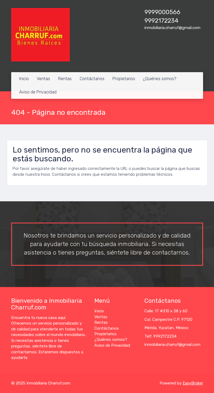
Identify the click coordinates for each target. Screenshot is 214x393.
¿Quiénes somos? (159, 78)
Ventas (43, 78)
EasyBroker (193, 383)
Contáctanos (92, 78)
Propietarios (123, 78)
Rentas (65, 78)
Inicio (24, 78)
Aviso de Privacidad (37, 92)
